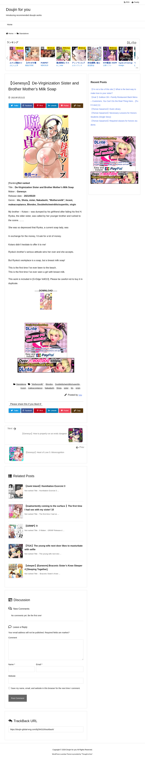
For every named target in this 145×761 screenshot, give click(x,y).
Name (11, 664)
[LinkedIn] (52, 105)
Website (11, 676)
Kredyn (121, 65)
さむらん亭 (14, 65)
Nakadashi (49, 388)
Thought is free (87, 754)
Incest (23, 388)
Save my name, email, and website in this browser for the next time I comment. (45, 688)
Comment (12, 637)
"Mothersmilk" (37, 384)
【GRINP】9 (31, 526)
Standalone (24, 33)
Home (10, 33)
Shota (59, 388)
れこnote (59, 65)
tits (72, 388)
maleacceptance (35, 388)
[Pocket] (65, 105)
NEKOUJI (44, 65)
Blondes (49, 384)
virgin (78, 388)
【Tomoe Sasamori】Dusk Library (106, 109)
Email (39, 664)
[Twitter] (15, 105)
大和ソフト (107, 65)
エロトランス (77, 65)
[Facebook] (27, 105)
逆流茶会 (91, 65)
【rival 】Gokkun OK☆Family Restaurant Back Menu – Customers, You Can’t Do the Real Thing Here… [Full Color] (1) (114, 101)
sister (66, 388)
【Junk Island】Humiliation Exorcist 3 (44, 486)
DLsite (132, 43)
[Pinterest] (40, 105)
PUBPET (44, 63)
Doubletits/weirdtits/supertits (67, 384)
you (80, 395)
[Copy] (77, 105)
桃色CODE (29, 65)
